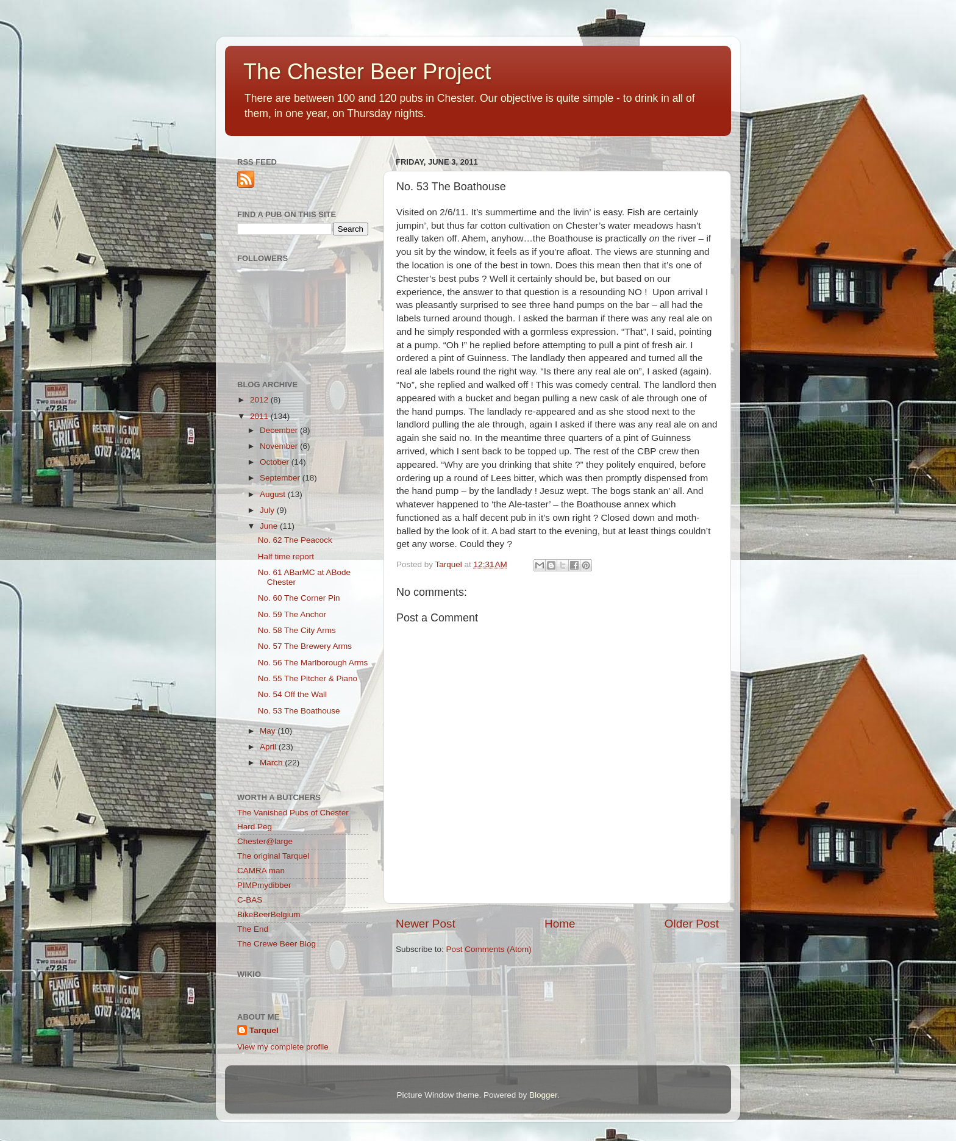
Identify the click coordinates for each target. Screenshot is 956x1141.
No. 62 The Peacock (295, 540)
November (280, 446)
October (275, 462)
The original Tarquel (273, 855)
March (272, 762)
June (270, 526)
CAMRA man (261, 870)
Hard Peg (254, 826)
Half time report (286, 556)
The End (252, 929)
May (268, 730)
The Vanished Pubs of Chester (293, 812)
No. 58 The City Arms (297, 630)
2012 (260, 399)
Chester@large (265, 841)
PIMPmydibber (264, 885)
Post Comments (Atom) (489, 949)
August (274, 494)
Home (559, 923)
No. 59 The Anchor (292, 614)
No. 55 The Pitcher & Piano (307, 678)
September (281, 477)
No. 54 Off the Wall (292, 694)
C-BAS (249, 899)
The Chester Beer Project (367, 71)
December (280, 430)
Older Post (692, 923)
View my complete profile (283, 1046)
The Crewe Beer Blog (276, 943)
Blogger (543, 1095)
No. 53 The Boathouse (299, 710)
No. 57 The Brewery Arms (305, 646)
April (269, 746)
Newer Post (425, 923)
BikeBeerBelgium (269, 914)
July (268, 510)
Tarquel (264, 1030)
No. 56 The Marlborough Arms (313, 662)
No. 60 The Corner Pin (299, 598)
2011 (260, 416)
